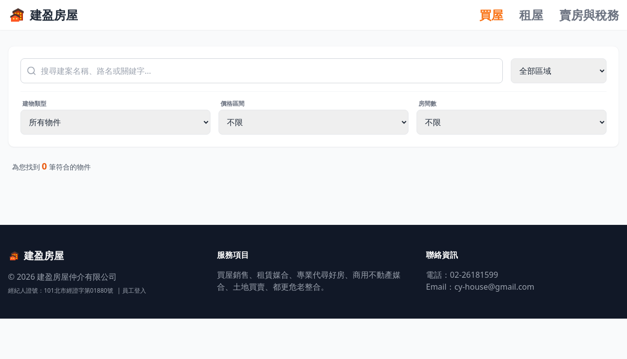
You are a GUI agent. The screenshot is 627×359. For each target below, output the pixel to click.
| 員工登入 (131, 291)
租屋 (531, 15)
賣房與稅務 (589, 15)
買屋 (491, 15)
